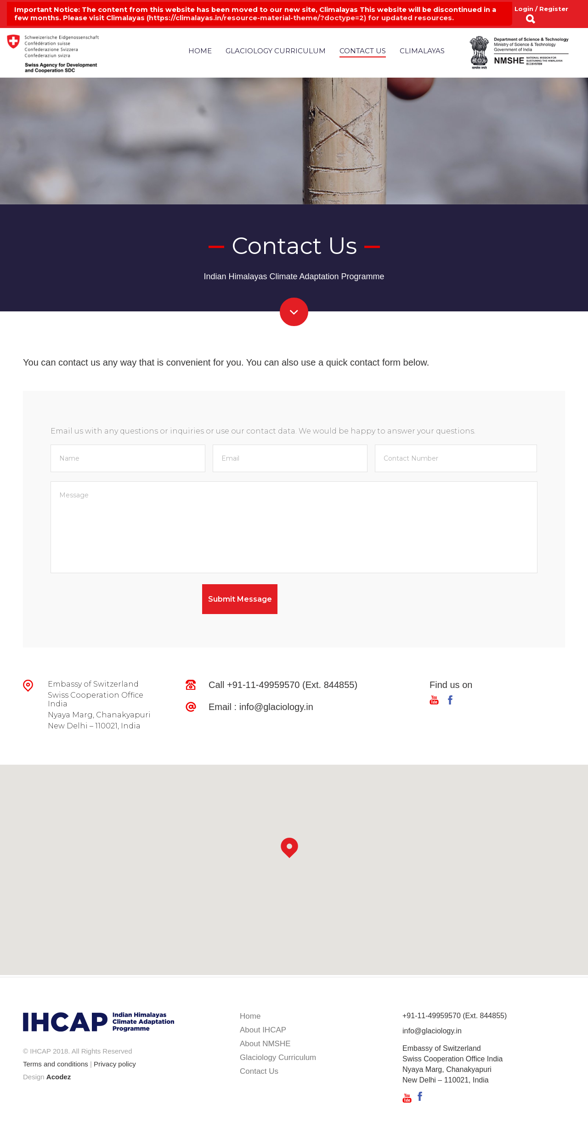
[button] (294, 854)
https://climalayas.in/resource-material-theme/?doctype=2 (256, 18)
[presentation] (120, 602)
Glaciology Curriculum (276, 50)
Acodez (58, 1077)
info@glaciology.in (276, 707)
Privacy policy (115, 1064)
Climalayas (422, 50)
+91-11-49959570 (263, 685)
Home (200, 50)
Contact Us (362, 50)
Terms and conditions (55, 1064)
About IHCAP (263, 1030)
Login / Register (541, 8)
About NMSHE (265, 1043)
